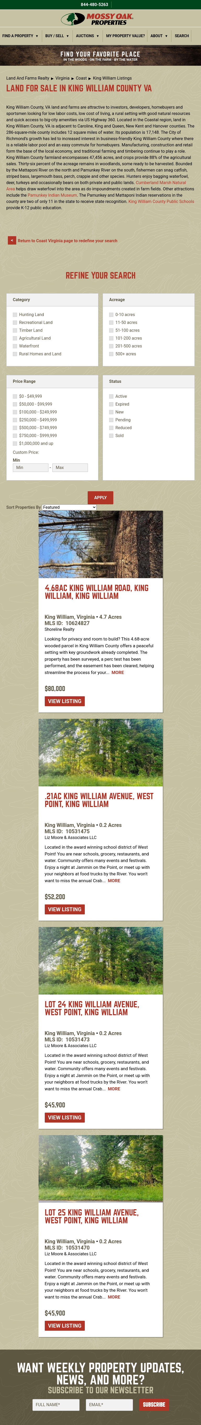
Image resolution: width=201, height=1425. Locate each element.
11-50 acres (126, 323)
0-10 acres (125, 315)
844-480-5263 (94, 4)
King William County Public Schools (161, 201)
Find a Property (17, 36)
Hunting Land (31, 315)
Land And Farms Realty (27, 78)
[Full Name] (56, 1405)
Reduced (123, 428)
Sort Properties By (23, 507)
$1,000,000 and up (36, 443)
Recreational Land (36, 323)
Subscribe (154, 1404)
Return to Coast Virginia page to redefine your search (68, 240)
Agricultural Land (35, 338)
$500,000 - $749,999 (38, 428)
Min (16, 460)
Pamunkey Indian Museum (52, 195)
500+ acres (125, 354)
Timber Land (31, 330)
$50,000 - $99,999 (35, 404)
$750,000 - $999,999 (38, 436)
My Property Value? (125, 36)
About (156, 36)
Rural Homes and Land (40, 354)
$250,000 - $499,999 (38, 420)
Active (121, 396)
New (119, 412)
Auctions (85, 36)
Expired (122, 404)
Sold (119, 436)
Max (56, 460)
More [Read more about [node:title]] (117, 672)
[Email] (109, 1405)
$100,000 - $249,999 (38, 412)
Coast (81, 78)
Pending (123, 420)
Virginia (62, 78)
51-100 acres (127, 330)
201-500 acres (128, 346)
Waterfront (29, 346)
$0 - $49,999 (30, 396)
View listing (65, 701)
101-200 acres (128, 338)
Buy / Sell (54, 36)
